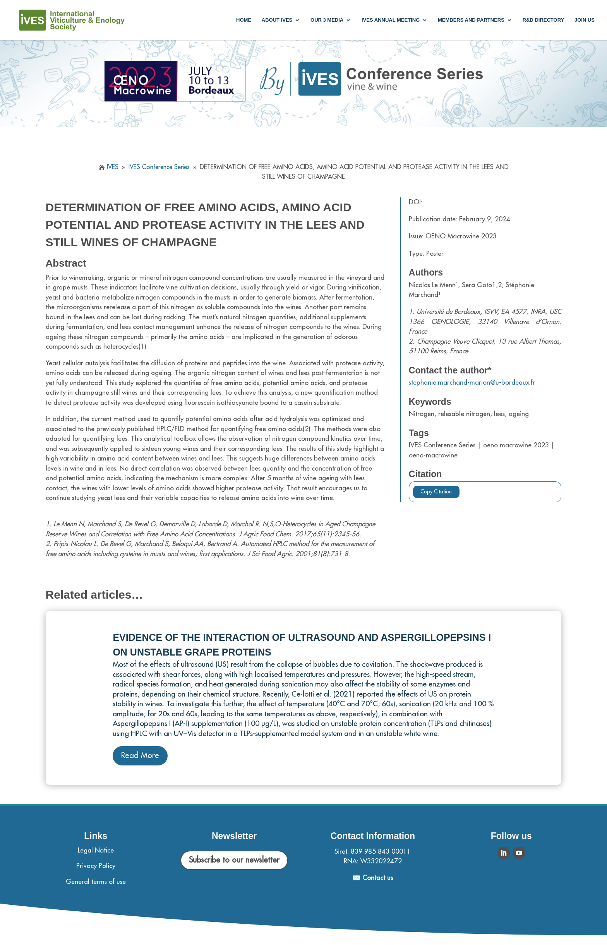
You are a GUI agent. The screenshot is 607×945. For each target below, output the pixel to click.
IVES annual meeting (391, 20)
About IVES (277, 20)
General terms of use (96, 881)
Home (243, 20)
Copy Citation (436, 491)
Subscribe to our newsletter (234, 860)
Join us (584, 20)
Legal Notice (96, 850)
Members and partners (471, 20)
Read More (140, 756)
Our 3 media (326, 20)
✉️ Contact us (372, 878)
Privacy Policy (95, 866)
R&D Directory (543, 20)
